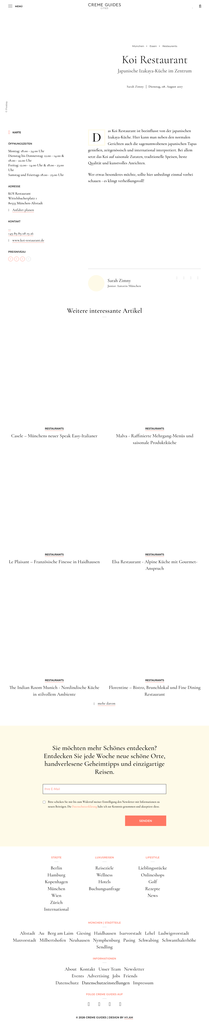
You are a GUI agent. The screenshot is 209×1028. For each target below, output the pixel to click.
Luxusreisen (104, 857)
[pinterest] (110, 1005)
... (9, 228)
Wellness (104, 875)
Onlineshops (152, 875)
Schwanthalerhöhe (179, 940)
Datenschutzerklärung (84, 806)
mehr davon (106, 703)
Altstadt (27, 933)
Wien (56, 895)
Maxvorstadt (24, 940)
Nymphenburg (106, 940)
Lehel (150, 933)
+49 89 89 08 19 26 (20, 233)
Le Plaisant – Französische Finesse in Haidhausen (54, 562)
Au (41, 933)
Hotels (104, 882)
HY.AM (128, 1017)
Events (78, 976)
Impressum (143, 983)
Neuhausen (79, 940)
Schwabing (148, 940)
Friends (130, 976)
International (56, 909)
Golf (153, 882)
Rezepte (152, 889)
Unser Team (110, 969)
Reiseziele (104, 868)
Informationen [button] (104, 958)
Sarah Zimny (135, 87)
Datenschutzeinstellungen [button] (106, 983)
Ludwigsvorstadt (173, 933)
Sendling (104, 947)
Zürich (56, 902)
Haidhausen (105, 933)
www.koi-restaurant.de (28, 240)
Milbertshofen (52, 940)
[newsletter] (120, 1005)
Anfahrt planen (23, 210)
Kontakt (87, 969)
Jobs (116, 976)
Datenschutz (67, 983)
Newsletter (134, 969)
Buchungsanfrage (104, 889)
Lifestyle (152, 857)
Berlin (56, 868)
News (152, 895)
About (71, 969)
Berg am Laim (60, 933)
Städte (56, 857)
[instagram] (99, 1005)
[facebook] (89, 1005)
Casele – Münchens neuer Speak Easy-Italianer (54, 436)
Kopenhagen (56, 882)
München (56, 889)
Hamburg (56, 875)
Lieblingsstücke (152, 868)
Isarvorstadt (130, 933)
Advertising (98, 976)
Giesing (84, 933)
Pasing (129, 940)
